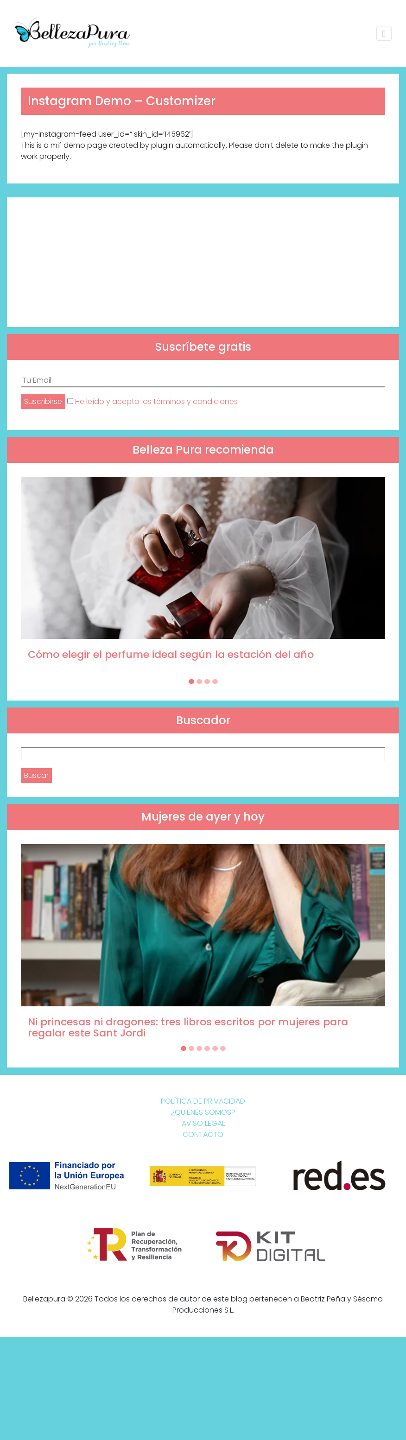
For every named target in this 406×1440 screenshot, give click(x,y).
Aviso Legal (203, 1123)
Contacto (203, 1134)
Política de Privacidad (203, 1101)
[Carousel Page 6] (223, 1048)
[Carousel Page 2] (199, 681)
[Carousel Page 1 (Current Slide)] (191, 681)
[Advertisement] (203, 262)
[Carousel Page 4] (215, 681)
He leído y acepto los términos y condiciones (156, 401)
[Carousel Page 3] (207, 681)
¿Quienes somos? (203, 1112)
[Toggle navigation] (384, 33)
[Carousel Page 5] (215, 1048)
